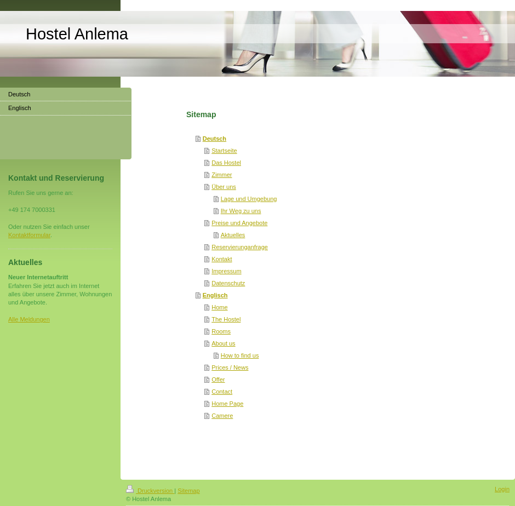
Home (219, 307)
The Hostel (226, 319)
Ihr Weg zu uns (241, 211)
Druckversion (150, 490)
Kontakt (221, 259)
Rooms (221, 331)
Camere (222, 415)
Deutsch (214, 138)
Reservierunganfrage (239, 247)
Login (502, 489)
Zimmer (221, 174)
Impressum (226, 271)
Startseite (224, 150)
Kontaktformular (29, 235)
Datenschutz (228, 283)
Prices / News (229, 367)
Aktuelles (233, 235)
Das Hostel (226, 162)
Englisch (215, 295)
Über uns (223, 186)
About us (223, 343)
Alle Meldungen (29, 319)
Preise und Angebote (239, 223)
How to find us (240, 355)
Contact (221, 391)
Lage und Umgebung (249, 199)
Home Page (227, 403)
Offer (218, 379)
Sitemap (188, 490)
